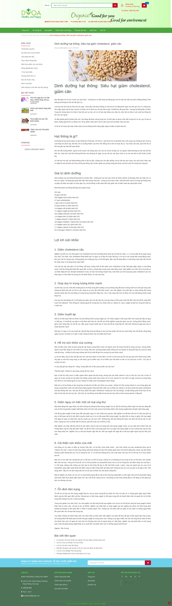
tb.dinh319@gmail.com (30, 596)
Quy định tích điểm (61, 589)
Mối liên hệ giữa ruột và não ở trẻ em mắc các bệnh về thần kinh (79, 548)
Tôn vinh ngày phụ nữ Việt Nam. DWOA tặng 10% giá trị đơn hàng (39, 100)
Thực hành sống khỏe (29, 60)
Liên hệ (102, 30)
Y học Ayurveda (26, 72)
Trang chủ (25, 30)
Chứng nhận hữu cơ (28, 76)
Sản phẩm (48, 30)
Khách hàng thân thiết (62, 577)
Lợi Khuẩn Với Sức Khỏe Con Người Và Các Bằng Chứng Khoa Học (81, 540)
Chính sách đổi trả (60, 585)
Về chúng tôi (36, 30)
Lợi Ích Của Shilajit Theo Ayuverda (69, 551)
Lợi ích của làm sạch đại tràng (67, 545)
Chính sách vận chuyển (62, 581)
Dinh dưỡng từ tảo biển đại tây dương (34, 87)
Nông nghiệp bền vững (29, 68)
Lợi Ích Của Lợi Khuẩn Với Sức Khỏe (70, 543)
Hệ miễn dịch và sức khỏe (30, 53)
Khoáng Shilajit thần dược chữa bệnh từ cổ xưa (73, 553)
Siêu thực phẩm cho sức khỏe (31, 64)
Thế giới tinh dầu (80, 30)
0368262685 (26, 588)
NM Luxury (129, 583)
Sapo (104, 603)
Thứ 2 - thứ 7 (27, 592)
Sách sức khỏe (26, 83)
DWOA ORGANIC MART (35, 149)
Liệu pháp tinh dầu (27, 57)
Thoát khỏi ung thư (27, 49)
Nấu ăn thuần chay (28, 80)
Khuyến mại (92, 585)
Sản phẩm (91, 581)
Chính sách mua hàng (63, 30)
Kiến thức (93, 30)
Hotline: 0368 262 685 (130, 10)
